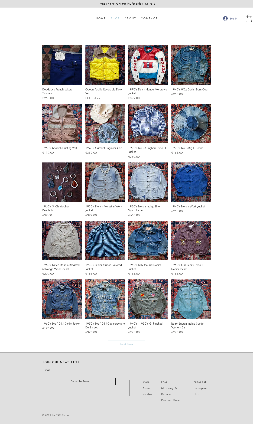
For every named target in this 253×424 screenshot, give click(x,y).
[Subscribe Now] (80, 381)
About (147, 388)
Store (146, 381)
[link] (249, 18)
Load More (126, 344)
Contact (148, 394)
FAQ (164, 381)
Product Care (170, 400)
